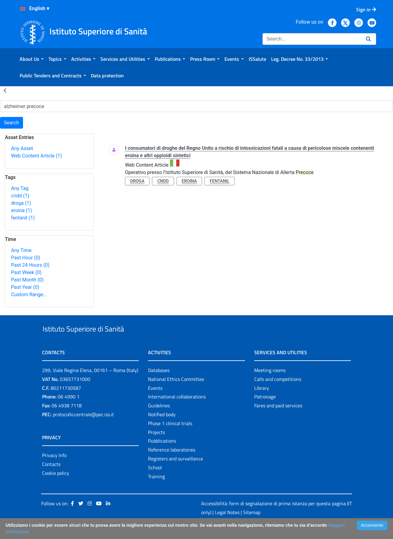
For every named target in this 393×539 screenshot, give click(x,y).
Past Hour (25, 258)
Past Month (27, 280)
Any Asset (22, 148)
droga (21, 203)
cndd (20, 196)
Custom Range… (28, 294)
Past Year (25, 287)
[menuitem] (31, 59)
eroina (21, 210)
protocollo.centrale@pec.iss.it (83, 428)
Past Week (26, 272)
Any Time (21, 250)
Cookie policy (55, 487)
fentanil (23, 218)
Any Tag (20, 188)
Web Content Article (36, 156)
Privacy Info (54, 469)
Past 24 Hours (30, 265)
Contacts (51, 478)
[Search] (312, 39)
